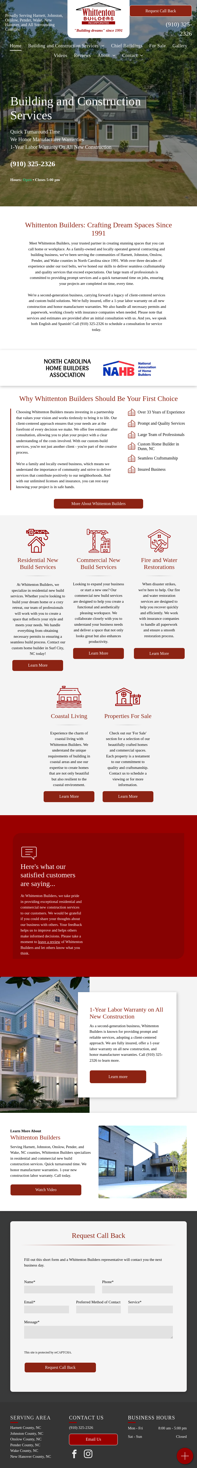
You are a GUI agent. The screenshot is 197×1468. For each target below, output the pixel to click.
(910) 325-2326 (32, 164)
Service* (134, 1302)
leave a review (49, 942)
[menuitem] (15, 46)
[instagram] (88, 1455)
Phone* (108, 1282)
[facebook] (74, 1455)
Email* (29, 1302)
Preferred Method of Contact (98, 1302)
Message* (32, 1322)
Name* (29, 1282)
